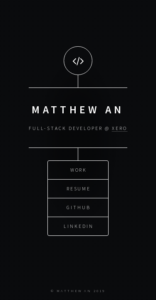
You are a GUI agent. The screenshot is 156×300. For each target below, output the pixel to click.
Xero (119, 128)
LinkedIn (78, 225)
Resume (79, 188)
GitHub (79, 207)
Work (78, 169)
